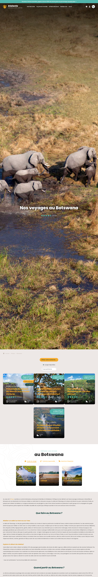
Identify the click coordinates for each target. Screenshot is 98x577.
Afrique (12, 499)
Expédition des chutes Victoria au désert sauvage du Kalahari (49, 391)
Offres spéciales (54, 6)
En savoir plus (71, 1)
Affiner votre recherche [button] (48, 360)
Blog (70, 6)
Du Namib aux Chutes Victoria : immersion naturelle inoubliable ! (49, 428)
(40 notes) (54, 215)
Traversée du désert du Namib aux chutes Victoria (18, 391)
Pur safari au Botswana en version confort (78, 391)
